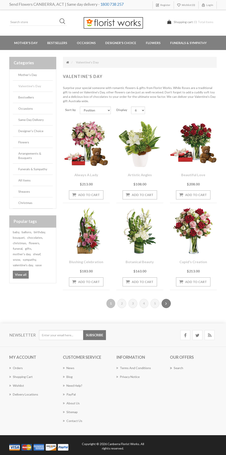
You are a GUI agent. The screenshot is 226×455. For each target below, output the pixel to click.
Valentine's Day (29, 86)
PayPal (69, 394)
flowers (34, 243)
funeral (18, 248)
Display (121, 110)
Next (166, 303)
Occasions (25, 108)
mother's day (22, 254)
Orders (16, 368)
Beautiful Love (193, 175)
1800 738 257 (112, 4)
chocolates (35, 237)
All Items (24, 180)
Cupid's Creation (193, 262)
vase (38, 265)
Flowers (23, 142)
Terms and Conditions (133, 368)
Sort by (70, 110)
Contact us (72, 421)
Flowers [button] (153, 43)
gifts (28, 248)
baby (16, 232)
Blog (68, 377)
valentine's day (23, 265)
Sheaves (24, 191)
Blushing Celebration (86, 262)
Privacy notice (128, 377)
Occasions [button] (86, 43)
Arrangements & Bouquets (29, 156)
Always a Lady (86, 175)
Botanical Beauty (140, 262)
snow (17, 259)
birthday (40, 232)
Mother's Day (26, 43)
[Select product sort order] (95, 110)
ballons (27, 232)
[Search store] (38, 22)
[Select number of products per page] (138, 110)
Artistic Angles (140, 175)
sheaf (37, 254)
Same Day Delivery (31, 120)
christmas (20, 243)
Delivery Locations (23, 394)
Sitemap (70, 412)
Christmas (25, 203)
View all (20, 274)
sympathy (30, 259)
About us (71, 403)
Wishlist (16, 385)
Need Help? (72, 385)
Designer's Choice (120, 43)
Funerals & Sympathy (188, 43)
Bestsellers (57, 43)
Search (176, 368)
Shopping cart (21, 377)
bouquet (19, 237)
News (68, 368)
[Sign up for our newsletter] (61, 335)
